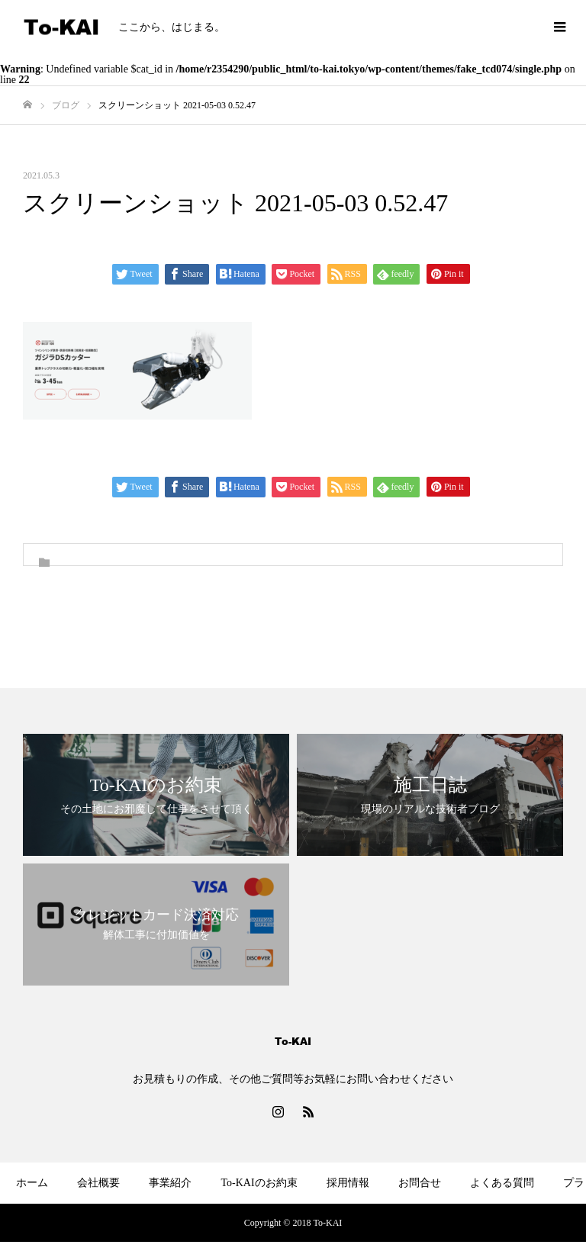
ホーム (32, 1182)
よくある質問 (502, 1182)
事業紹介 (170, 1182)
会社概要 (98, 1182)
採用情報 (348, 1182)
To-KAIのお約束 (259, 1182)
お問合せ (419, 1182)
